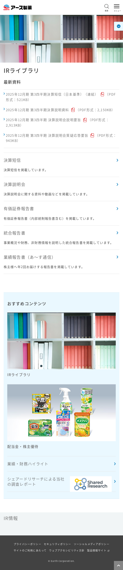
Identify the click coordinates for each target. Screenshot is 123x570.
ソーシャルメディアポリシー (91, 544)
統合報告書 (14, 233)
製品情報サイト (96, 550)
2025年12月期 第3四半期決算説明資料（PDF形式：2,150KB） (60, 109)
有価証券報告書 (19, 208)
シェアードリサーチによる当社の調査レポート (59, 484)
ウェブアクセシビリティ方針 (66, 550)
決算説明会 (14, 184)
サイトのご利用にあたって (30, 550)
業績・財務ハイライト (28, 463)
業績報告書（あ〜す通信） (30, 257)
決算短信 (12, 160)
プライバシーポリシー (27, 544)
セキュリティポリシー (57, 544)
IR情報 (11, 518)
